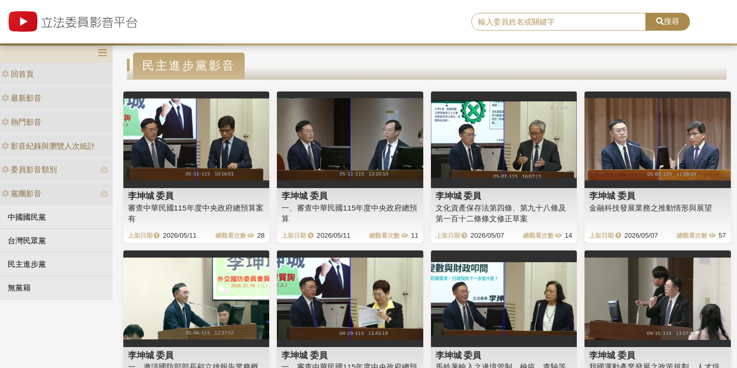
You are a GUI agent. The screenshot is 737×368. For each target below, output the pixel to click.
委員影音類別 (29, 169)
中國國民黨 (27, 217)
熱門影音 (21, 122)
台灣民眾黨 (27, 240)
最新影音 (21, 98)
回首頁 (18, 74)
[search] (558, 22)
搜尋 (667, 21)
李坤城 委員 (151, 195)
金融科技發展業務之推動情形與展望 (650, 207)
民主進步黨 (27, 264)
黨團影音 (21, 193)
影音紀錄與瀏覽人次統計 (48, 146)
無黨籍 (19, 287)
